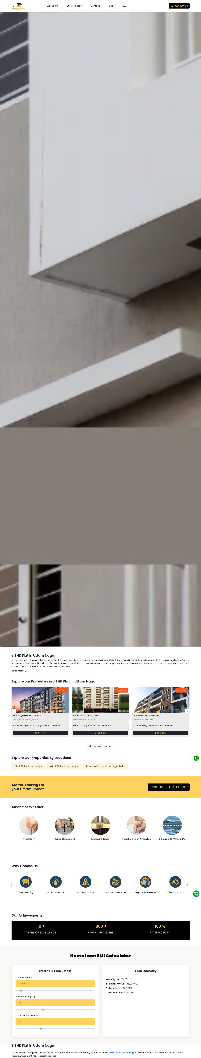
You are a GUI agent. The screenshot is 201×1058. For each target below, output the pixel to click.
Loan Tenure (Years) (27, 1015)
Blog (111, 5)
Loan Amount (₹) (25, 977)
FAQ (124, 5)
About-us (52, 5)
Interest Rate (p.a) (25, 996)
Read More (19, 670)
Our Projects (74, 5)
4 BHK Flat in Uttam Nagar (64, 766)
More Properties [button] (100, 746)
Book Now (40, 733)
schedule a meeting (168, 787)
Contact (95, 5)
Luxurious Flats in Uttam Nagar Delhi (105, 766)
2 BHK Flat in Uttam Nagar (28, 766)
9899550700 (179, 5)
